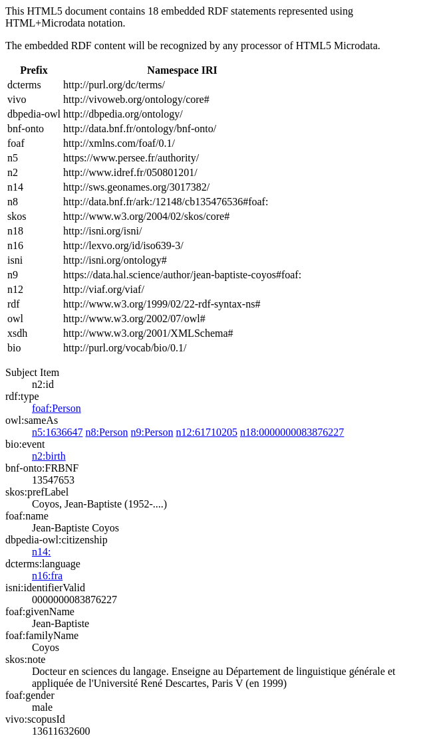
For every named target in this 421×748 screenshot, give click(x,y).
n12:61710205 (206, 432)
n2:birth (49, 456)
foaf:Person (56, 408)
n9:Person (151, 432)
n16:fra (47, 575)
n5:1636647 (57, 432)
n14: (41, 551)
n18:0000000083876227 (292, 432)
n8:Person (106, 432)
